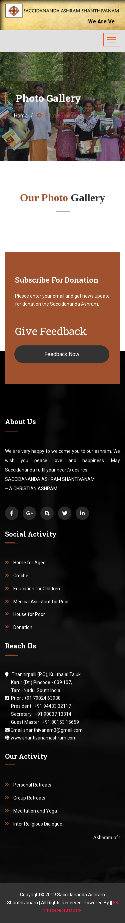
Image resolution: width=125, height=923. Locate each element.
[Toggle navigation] (111, 39)
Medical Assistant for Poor (41, 601)
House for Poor (29, 614)
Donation (22, 627)
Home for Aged (29, 562)
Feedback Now (61, 354)
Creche (20, 575)
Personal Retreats (32, 785)
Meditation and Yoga (35, 811)
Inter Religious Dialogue (37, 824)
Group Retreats (29, 798)
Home (16, 115)
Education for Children (36, 588)
